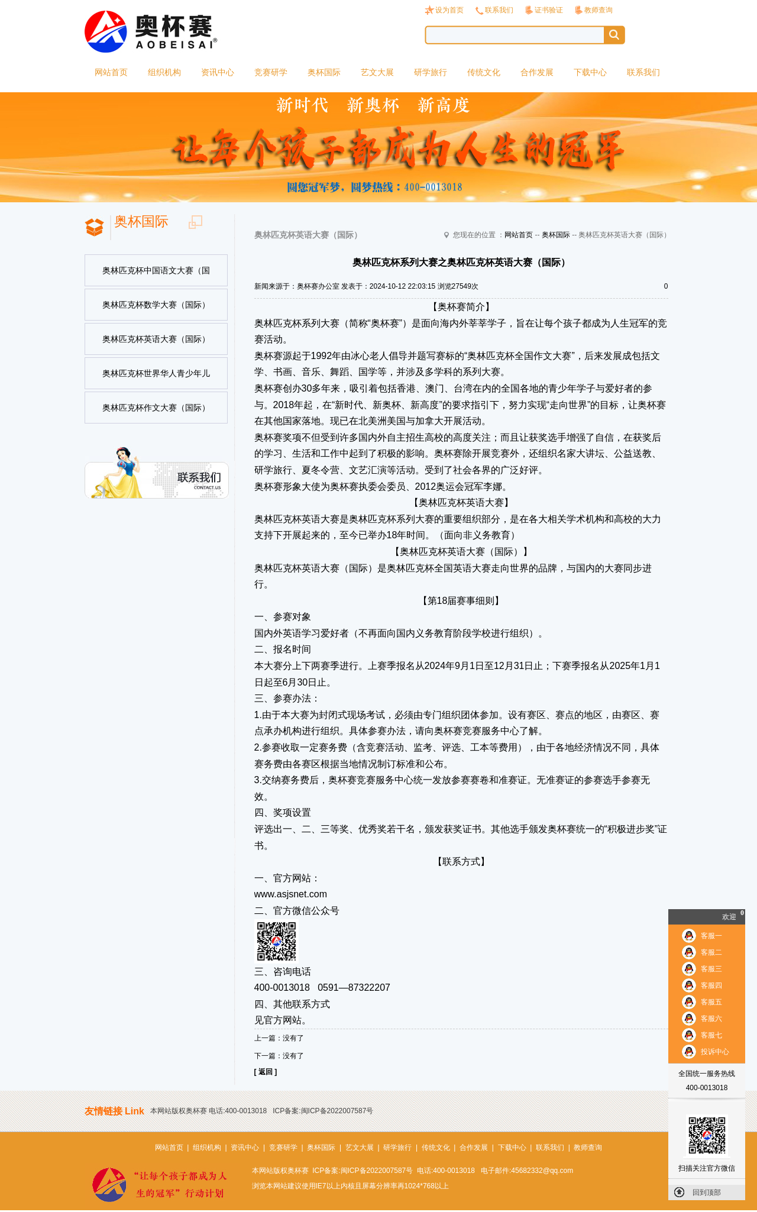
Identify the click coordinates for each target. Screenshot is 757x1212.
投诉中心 (715, 1052)
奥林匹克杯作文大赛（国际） (156, 407)
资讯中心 (217, 72)
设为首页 (449, 10)
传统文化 (483, 72)
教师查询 (598, 10)
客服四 (711, 985)
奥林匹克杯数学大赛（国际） (156, 304)
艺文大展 (377, 72)
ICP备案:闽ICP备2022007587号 (323, 1111)
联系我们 (499, 10)
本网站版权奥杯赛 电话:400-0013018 (208, 1111)
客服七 (711, 1035)
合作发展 (537, 72)
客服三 (711, 969)
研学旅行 (430, 72)
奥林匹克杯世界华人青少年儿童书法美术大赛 (156, 379)
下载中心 (590, 72)
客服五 (711, 1002)
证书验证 (549, 10)
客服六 (711, 1018)
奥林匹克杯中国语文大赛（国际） (156, 276)
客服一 (711, 936)
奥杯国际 (324, 72)
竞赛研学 (270, 72)
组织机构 (164, 72)
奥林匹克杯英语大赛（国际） (156, 339)
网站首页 (111, 72)
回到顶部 (707, 1192)
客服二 (711, 952)
